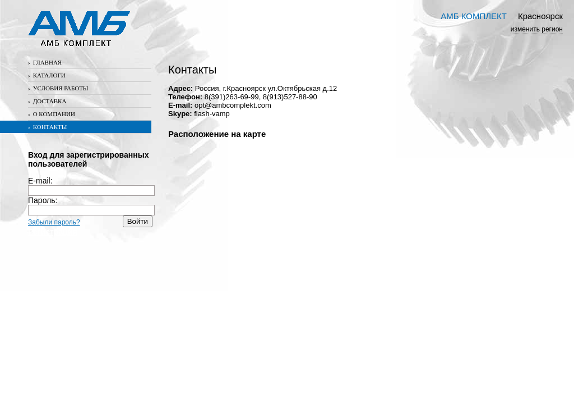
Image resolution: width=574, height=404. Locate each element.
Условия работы (58, 88)
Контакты (47, 126)
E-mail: (91, 185)
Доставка (47, 101)
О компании (51, 114)
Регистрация (52, 231)
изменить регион (537, 29)
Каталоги (47, 75)
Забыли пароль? (54, 222)
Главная (45, 62)
